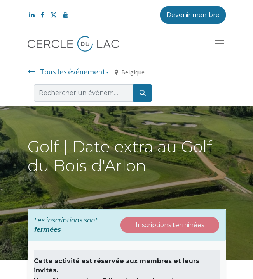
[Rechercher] (142, 93)
